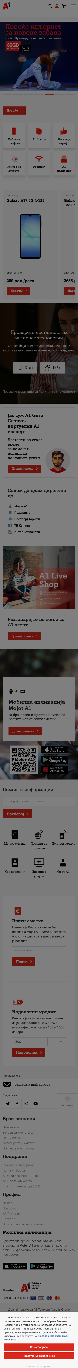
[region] (39, 1340)
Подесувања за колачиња (39, 1355)
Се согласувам (39, 1347)
